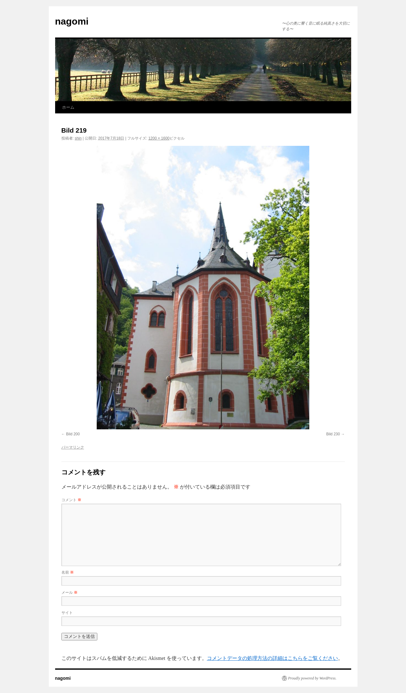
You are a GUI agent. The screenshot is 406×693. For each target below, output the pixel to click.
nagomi (72, 21)
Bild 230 (333, 434)
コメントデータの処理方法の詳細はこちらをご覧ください (272, 658)
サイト (67, 612)
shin (78, 138)
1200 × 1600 (158, 138)
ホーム (68, 107)
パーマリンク (72, 447)
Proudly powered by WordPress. (312, 678)
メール (69, 592)
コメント (71, 500)
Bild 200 (73, 434)
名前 (67, 572)
